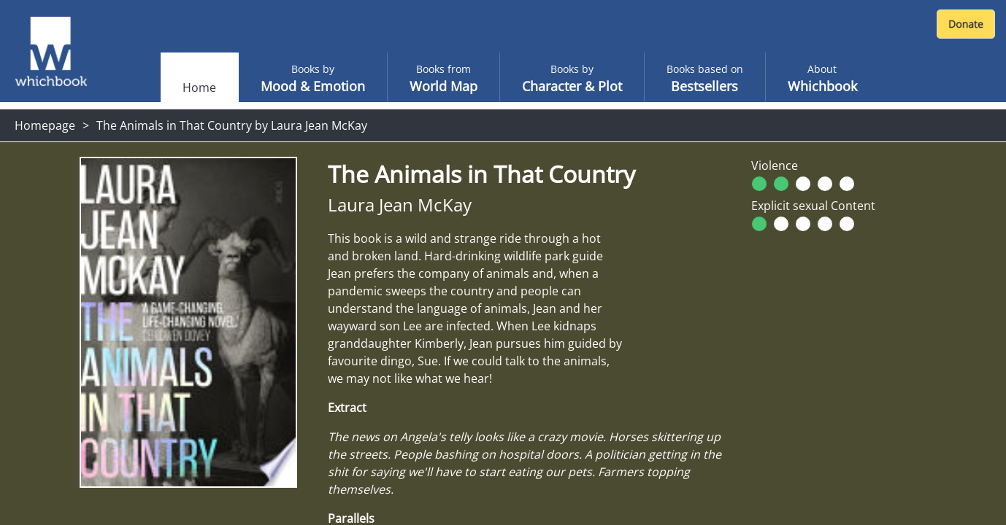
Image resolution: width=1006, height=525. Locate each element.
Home (199, 87)
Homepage (45, 125)
